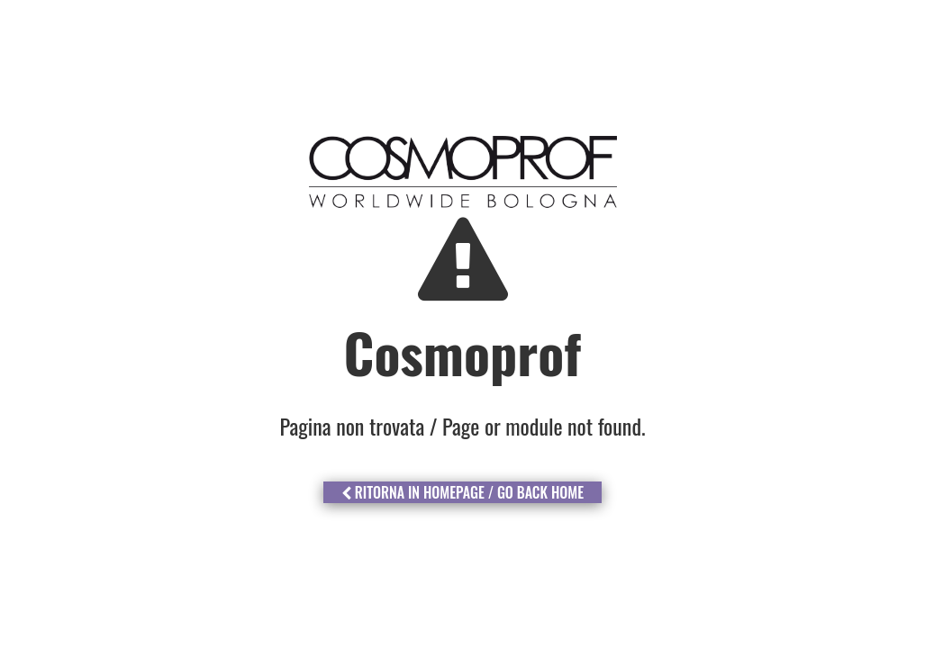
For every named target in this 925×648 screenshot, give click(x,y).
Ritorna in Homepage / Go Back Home (462, 492)
